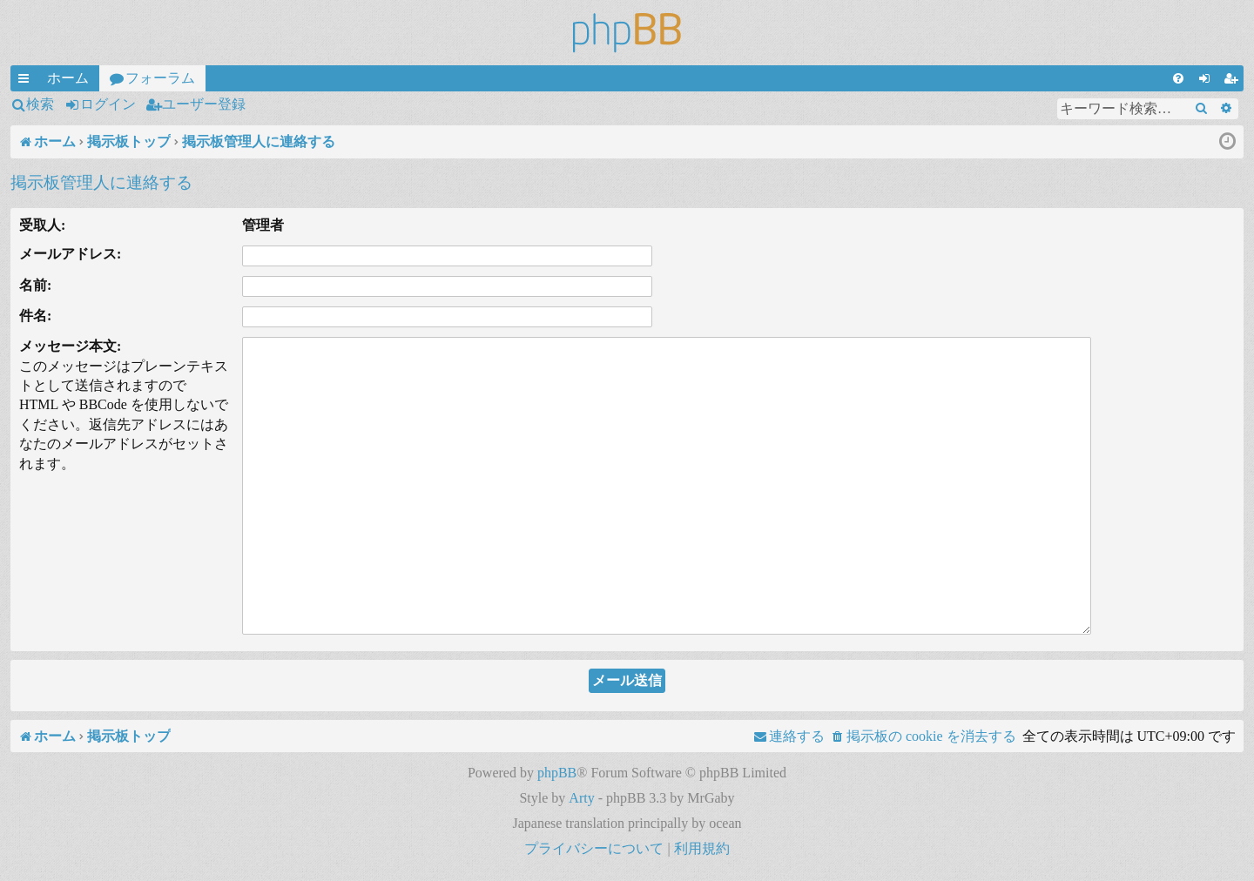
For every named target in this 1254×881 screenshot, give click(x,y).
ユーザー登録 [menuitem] (1234, 81)
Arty (581, 797)
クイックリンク (27, 81)
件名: (35, 315)
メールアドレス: (70, 253)
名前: (35, 285)
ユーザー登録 (204, 104)
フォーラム (160, 78)
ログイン (108, 104)
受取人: (42, 225)
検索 (40, 104)
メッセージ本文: (70, 346)
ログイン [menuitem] (1207, 81)
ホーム (68, 78)
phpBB (556, 772)
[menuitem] (1178, 78)
